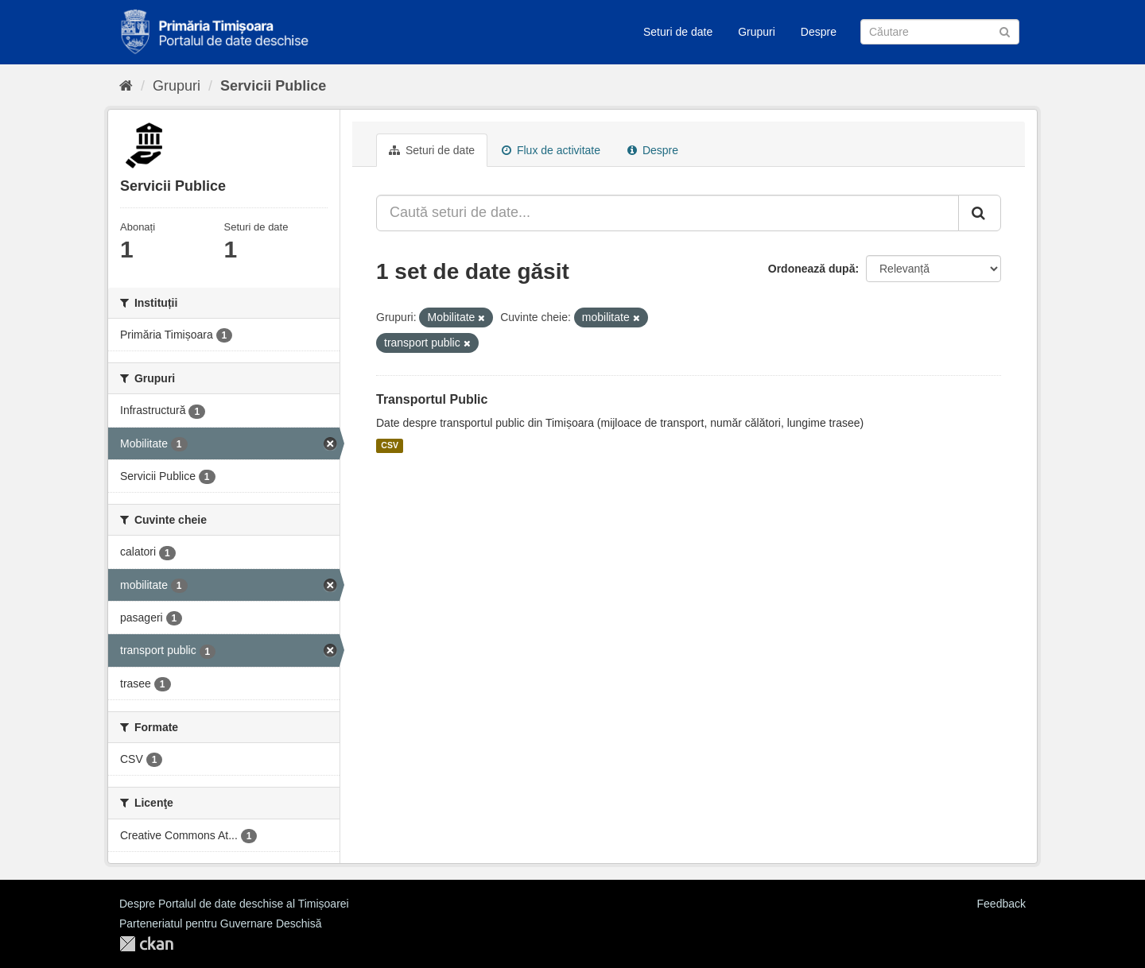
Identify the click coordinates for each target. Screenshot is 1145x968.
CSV (389, 446)
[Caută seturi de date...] (667, 213)
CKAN (146, 943)
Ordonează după (812, 268)
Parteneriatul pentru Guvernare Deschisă (220, 923)
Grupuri (756, 31)
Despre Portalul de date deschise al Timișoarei (234, 903)
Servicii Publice (273, 86)
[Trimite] (1004, 30)
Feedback (1001, 903)
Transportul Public (431, 399)
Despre (818, 31)
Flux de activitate (551, 150)
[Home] (126, 86)
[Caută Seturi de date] (939, 32)
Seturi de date (677, 31)
